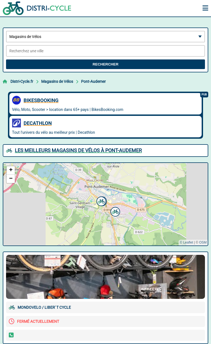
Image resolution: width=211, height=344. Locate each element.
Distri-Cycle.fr (21, 81)
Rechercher (105, 64)
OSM (203, 242)
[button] (114, 211)
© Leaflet (186, 242)
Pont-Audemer (93, 81)
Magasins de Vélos (57, 81)
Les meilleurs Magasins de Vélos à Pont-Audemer (78, 150)
